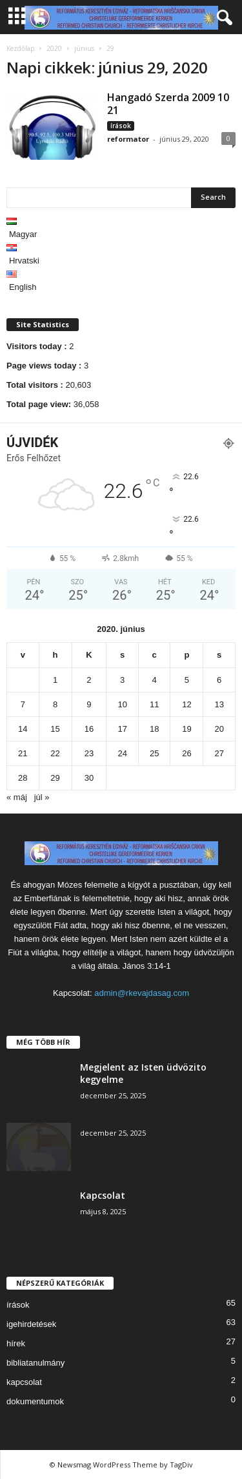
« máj (16, 797)
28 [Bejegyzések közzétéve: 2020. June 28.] (22, 778)
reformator (128, 139)
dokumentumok (35, 1401)
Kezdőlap (20, 48)
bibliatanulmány (35, 1363)
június (84, 48)
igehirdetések (31, 1324)
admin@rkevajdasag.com (141, 993)
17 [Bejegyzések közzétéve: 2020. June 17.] (121, 729)
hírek (15, 1343)
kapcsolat (24, 1382)
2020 (54, 48)
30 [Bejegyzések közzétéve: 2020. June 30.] (89, 778)
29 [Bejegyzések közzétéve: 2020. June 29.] (54, 778)
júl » (42, 797)
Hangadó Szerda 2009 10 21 (168, 103)
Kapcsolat (102, 1195)
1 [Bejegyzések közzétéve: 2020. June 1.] (55, 680)
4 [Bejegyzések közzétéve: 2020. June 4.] (154, 680)
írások (120, 125)
